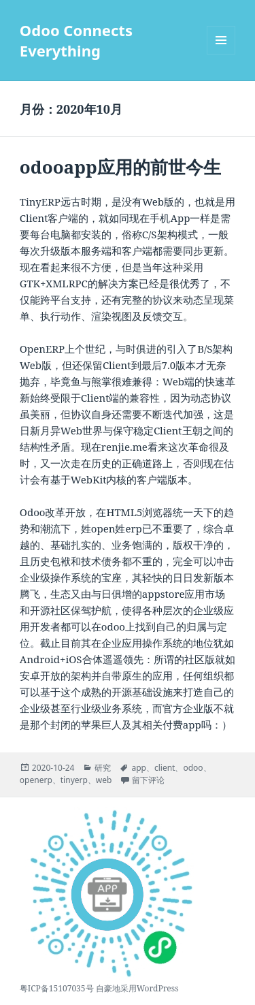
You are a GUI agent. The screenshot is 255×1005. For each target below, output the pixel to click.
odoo (193, 767)
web (104, 780)
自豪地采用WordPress (137, 988)
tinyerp (74, 780)
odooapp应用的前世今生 (120, 167)
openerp (36, 780)
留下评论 (148, 780)
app (138, 767)
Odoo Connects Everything (76, 40)
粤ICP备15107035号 (57, 988)
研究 (103, 767)
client (164, 767)
